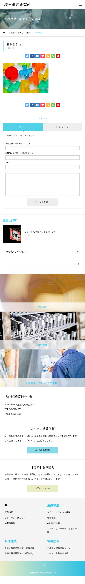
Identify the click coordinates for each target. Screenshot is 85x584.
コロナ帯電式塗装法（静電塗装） (20, 548)
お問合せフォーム (42, 488)
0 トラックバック (62, 127)
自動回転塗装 (53, 523)
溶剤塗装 (53, 505)
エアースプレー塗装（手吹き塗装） (62, 530)
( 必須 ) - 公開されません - (19, 153)
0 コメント (23, 127)
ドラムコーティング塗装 (58, 512)
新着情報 (9, 512)
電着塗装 (53, 541)
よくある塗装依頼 (42, 450)
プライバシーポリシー (15, 518)
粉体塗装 (11, 541)
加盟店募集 (10, 523)
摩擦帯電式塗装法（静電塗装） (19, 553)
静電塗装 (51, 518)
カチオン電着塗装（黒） (58, 553)
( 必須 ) (18, 143)
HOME (6, 505)
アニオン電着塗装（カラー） (61, 548)
